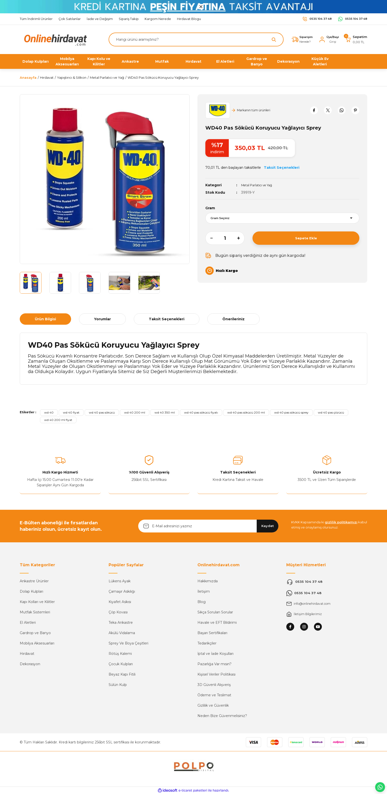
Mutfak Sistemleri (35, 612)
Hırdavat (27, 653)
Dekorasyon (30, 664)
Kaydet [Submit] (267, 526)
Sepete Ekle (306, 238)
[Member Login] (327, 39)
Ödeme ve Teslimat (214, 695)
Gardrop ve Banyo (35, 633)
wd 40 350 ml (165, 412)
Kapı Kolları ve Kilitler (37, 602)
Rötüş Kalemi (120, 653)
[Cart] (356, 39)
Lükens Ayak (120, 581)
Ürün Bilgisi (45, 319)
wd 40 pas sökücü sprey (291, 412)
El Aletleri (28, 622)
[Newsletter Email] (208, 526)
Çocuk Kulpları (121, 664)
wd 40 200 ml (134, 412)
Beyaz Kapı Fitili (122, 674)
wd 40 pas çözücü (331, 412)
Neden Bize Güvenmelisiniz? (222, 716)
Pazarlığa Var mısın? (214, 664)
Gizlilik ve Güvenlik (213, 705)
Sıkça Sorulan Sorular (215, 612)
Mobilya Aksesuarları (37, 643)
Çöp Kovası (118, 612)
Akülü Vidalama (122, 633)
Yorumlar (102, 319)
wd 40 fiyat (71, 412)
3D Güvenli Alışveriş (214, 684)
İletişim (203, 591)
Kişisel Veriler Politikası (216, 674)
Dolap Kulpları (31, 591)
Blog (201, 602)
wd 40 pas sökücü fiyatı (201, 412)
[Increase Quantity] (241, 238)
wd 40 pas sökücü (102, 412)
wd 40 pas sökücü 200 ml (246, 412)
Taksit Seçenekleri (166, 319)
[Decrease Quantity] (209, 238)
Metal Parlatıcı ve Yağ (259, 185)
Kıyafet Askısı (120, 602)
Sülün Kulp (118, 684)
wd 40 (49, 412)
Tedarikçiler (206, 643)
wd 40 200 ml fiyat (58, 420)
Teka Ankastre (121, 622)
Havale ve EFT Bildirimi (217, 622)
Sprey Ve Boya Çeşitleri (128, 643)
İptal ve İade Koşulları (215, 653)
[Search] (193, 39)
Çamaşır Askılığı (122, 591)
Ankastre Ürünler (34, 581)
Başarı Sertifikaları (212, 633)
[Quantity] (225, 238)
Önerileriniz (233, 319)
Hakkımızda (207, 581)
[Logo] (54, 39)
